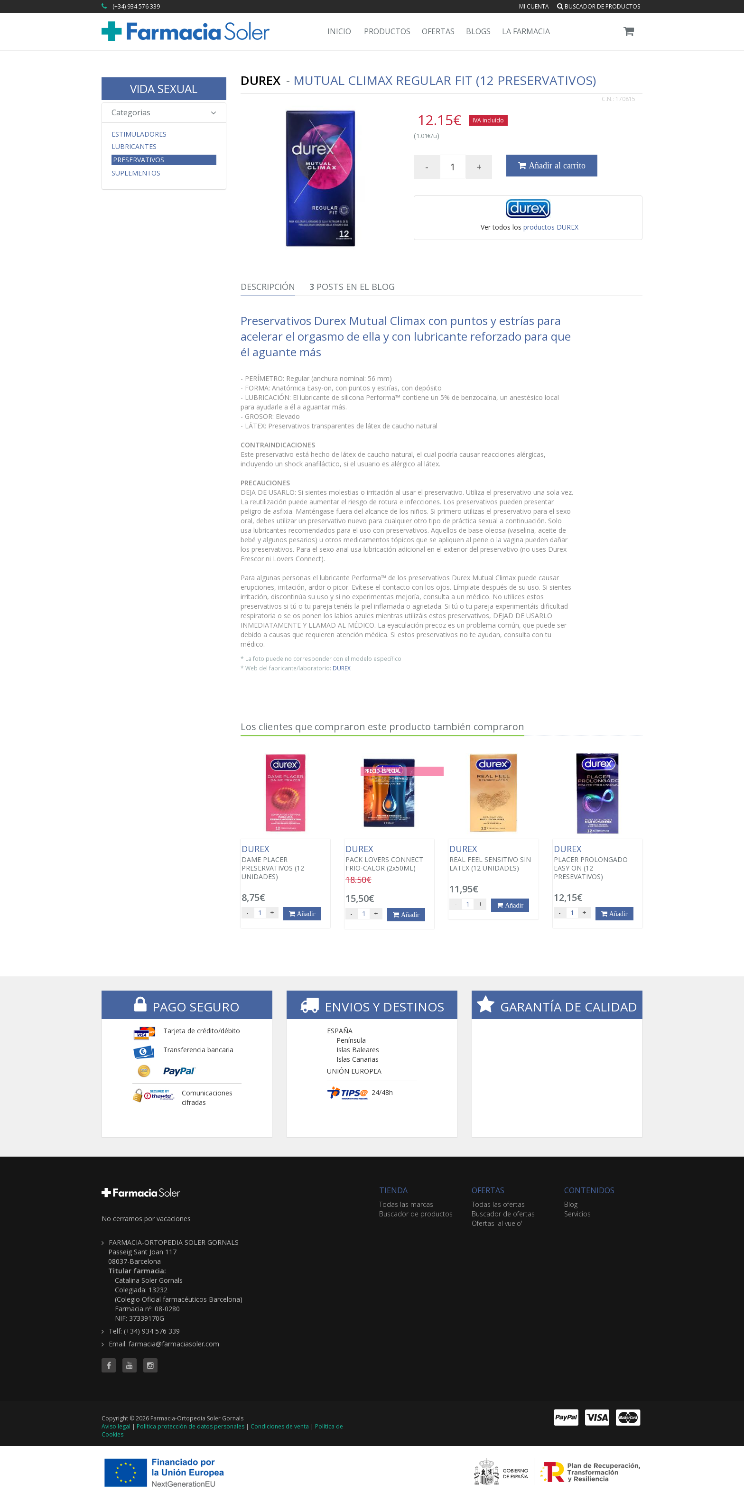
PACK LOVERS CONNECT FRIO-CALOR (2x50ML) (389, 858)
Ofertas (438, 31)
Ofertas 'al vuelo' (497, 1223)
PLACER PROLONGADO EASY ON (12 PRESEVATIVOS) (598, 862)
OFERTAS (488, 1190)
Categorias (164, 112)
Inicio (339, 31)
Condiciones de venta (280, 1426)
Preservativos (138, 159)
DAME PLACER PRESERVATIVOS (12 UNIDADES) (285, 862)
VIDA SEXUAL (163, 88)
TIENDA (393, 1190)
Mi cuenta (534, 6)
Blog (570, 1204)
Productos (387, 31)
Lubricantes (134, 146)
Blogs (478, 31)
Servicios (577, 1213)
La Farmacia (526, 31)
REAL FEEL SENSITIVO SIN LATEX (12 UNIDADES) (493, 858)
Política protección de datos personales (190, 1426)
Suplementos (136, 173)
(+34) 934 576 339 (136, 6)
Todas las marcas (406, 1204)
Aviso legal (116, 1426)
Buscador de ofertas (503, 1213)
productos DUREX (550, 227)
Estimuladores (139, 134)
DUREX (342, 668)
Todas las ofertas (498, 1204)
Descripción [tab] (268, 286)
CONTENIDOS (589, 1190)
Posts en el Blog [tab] (352, 286)
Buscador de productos (598, 6)
